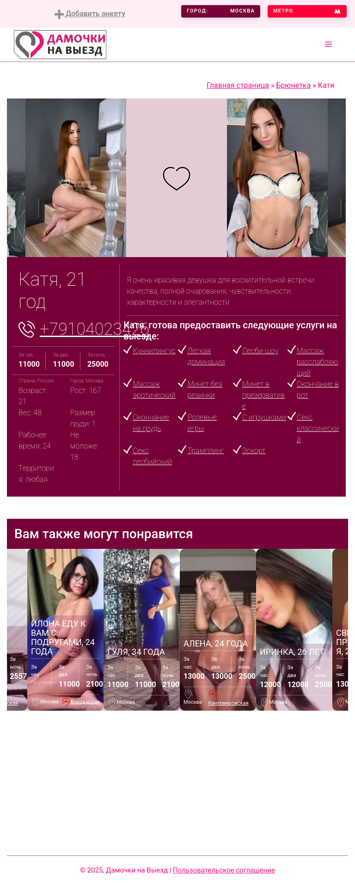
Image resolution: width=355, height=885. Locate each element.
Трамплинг (205, 450)
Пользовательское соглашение (224, 870)
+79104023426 (94, 329)
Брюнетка (293, 85)
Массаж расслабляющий (317, 361)
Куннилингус (154, 350)
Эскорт (254, 450)
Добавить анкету (90, 14)
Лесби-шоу (260, 350)
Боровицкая (85, 702)
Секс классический (318, 428)
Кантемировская (228, 703)
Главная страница (238, 85)
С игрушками (264, 417)
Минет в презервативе (263, 395)
